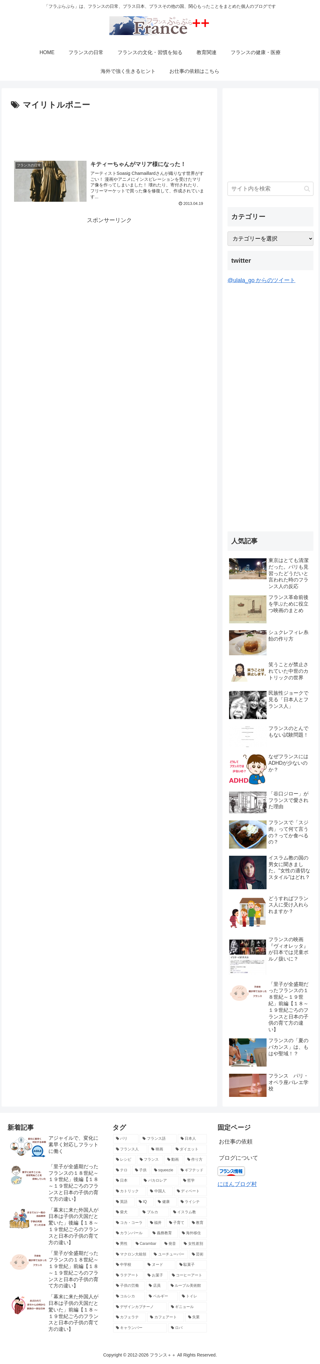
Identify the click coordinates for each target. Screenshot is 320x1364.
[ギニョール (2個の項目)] (187, 1307)
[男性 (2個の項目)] (122, 1244)
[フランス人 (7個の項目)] (130, 1149)
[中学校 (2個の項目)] (128, 1265)
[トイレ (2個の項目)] (193, 1296)
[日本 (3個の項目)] (126, 1180)
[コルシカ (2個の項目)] (129, 1296)
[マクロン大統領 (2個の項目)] (131, 1254)
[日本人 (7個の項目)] (192, 1138)
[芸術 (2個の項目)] (198, 1254)
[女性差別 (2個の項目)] (194, 1244)
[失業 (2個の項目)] (196, 1317)
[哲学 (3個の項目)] (193, 1180)
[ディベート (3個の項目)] (190, 1191)
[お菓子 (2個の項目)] (156, 1275)
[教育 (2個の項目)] (198, 1223)
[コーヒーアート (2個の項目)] (188, 1275)
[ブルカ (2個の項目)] (154, 1212)
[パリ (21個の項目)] (125, 1138)
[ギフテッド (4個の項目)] (192, 1170)
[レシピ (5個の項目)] (124, 1159)
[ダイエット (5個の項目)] (190, 1149)
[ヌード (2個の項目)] (160, 1265)
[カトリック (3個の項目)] (129, 1191)
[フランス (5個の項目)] (150, 1159)
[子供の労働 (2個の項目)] (129, 1285)
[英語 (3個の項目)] (124, 1202)
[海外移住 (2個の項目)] (193, 1233)
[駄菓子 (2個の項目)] (192, 1265)
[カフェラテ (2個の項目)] (129, 1317)
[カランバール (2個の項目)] (130, 1233)
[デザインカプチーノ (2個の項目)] (140, 1307)
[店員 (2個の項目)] (156, 1285)
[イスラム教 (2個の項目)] (188, 1212)
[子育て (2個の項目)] (177, 1223)
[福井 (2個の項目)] (156, 1223)
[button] (307, 188)
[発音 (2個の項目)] (171, 1244)
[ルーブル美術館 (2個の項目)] (187, 1285)
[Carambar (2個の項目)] (146, 1244)
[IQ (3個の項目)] (145, 1202)
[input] (270, 189)
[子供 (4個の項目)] (141, 1170)
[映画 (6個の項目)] (159, 1149)
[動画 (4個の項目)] (173, 1159)
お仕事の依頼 (235, 1141)
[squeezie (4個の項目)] (164, 1170)
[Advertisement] (109, 131)
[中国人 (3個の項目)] (159, 1191)
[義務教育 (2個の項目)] (164, 1233)
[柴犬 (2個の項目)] (125, 1212)
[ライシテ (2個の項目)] (192, 1202)
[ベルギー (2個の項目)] (162, 1296)
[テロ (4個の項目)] (122, 1170)
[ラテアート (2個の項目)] (128, 1275)
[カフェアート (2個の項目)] (165, 1317)
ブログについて (238, 1158)
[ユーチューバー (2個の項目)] (169, 1254)
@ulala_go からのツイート (261, 280)
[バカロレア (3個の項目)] (160, 1180)
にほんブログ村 (237, 1184)
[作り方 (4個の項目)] (195, 1159)
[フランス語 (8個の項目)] (158, 1138)
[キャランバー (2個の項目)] (140, 1328)
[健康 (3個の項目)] (166, 1202)
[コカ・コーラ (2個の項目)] (129, 1223)
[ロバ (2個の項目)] (187, 1328)
